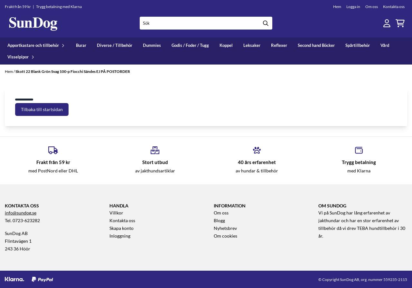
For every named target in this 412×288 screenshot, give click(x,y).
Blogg (219, 220)
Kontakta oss (394, 6)
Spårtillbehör (357, 45)
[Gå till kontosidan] (387, 23)
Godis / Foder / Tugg (190, 45)
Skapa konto (121, 228)
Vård (384, 45)
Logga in (353, 6)
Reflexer (279, 45)
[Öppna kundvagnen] (400, 23)
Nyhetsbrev (225, 228)
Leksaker (251, 45)
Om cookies (225, 236)
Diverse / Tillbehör (114, 45)
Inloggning (119, 236)
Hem (337, 6)
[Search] (265, 23)
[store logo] (33, 23)
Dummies (152, 45)
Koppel (226, 45)
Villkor (116, 212)
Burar (81, 45)
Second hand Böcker (316, 45)
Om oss (371, 6)
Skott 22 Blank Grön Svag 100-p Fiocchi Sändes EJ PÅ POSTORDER (72, 71)
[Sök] (206, 23)
